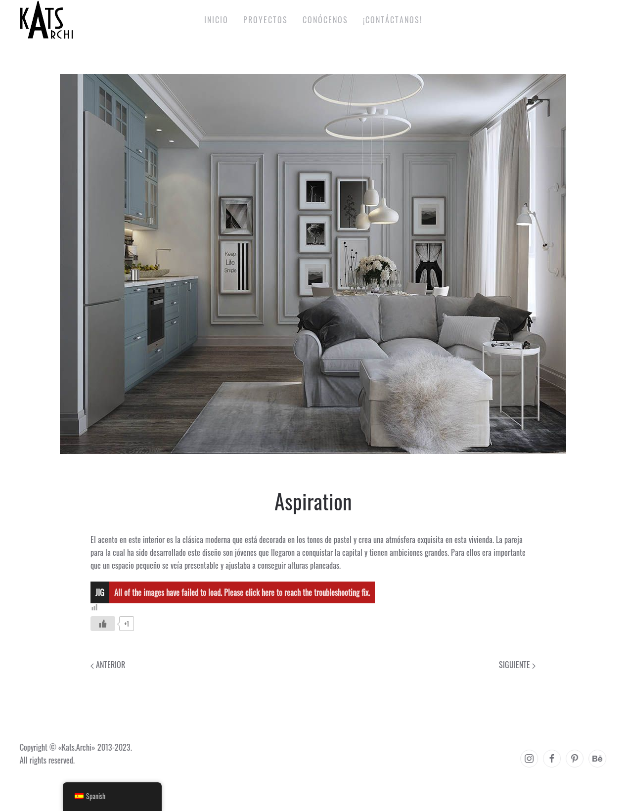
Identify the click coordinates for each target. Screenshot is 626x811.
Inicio (216, 20)
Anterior (107, 665)
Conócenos (325, 20)
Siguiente (517, 665)
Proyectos (265, 20)
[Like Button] (102, 623)
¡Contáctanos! (392, 20)
